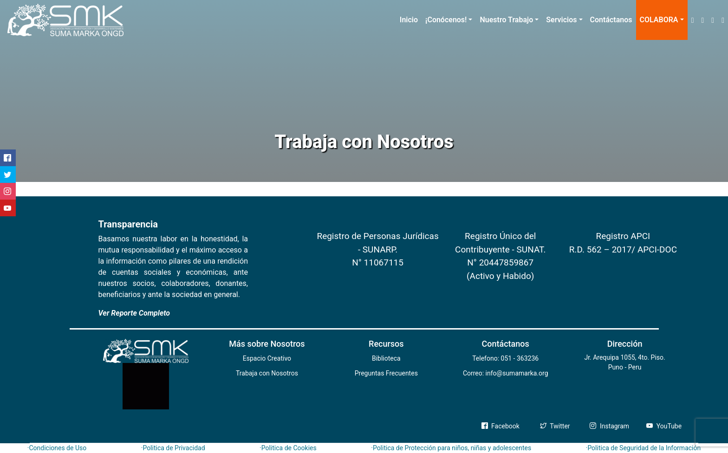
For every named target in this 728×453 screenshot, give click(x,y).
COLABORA (659, 19)
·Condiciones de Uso (56, 448)
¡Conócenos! (446, 19)
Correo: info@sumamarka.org (505, 373)
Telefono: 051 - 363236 (505, 358)
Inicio (409, 19)
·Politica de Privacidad (173, 448)
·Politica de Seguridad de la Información (643, 448)
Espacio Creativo (267, 358)
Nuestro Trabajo (506, 19)
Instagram (609, 426)
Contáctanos (611, 19)
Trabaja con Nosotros (267, 373)
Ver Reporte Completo (134, 313)
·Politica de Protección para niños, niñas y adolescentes (451, 448)
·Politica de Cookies (288, 448)
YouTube (664, 426)
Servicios (561, 19)
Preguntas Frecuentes (386, 373)
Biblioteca (386, 358)
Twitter (555, 426)
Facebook (500, 426)
